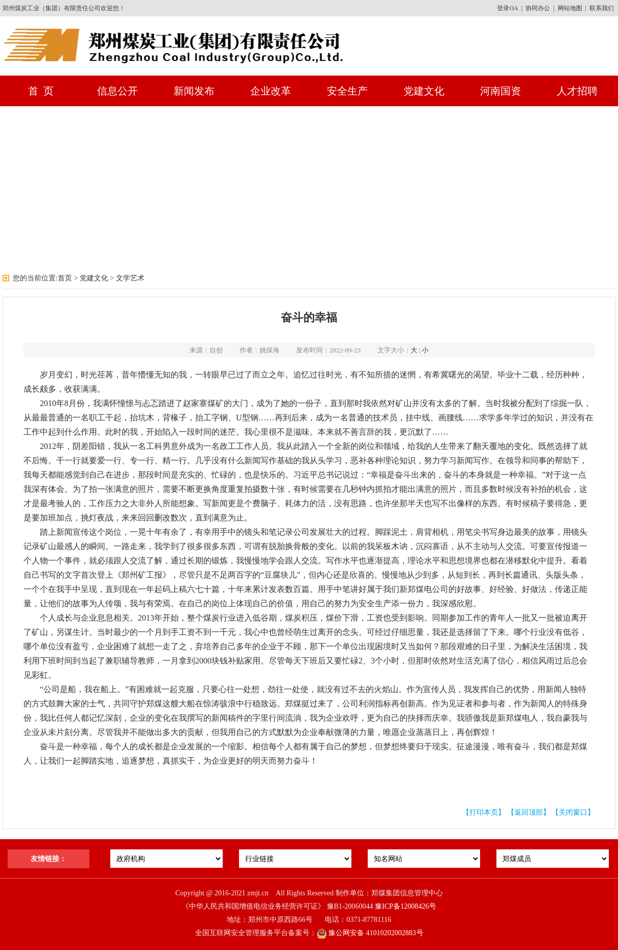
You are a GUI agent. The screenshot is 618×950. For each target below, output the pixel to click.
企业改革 (270, 91)
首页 (65, 278)
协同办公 (538, 8)
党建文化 (423, 91)
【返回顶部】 (528, 812)
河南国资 (500, 91)
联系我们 (601, 8)
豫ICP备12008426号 (405, 906)
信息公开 (117, 91)
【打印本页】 (483, 812)
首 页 (41, 91)
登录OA (507, 8)
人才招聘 (577, 91)
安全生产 (347, 91)
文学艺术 (130, 278)
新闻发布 (194, 91)
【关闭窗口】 (573, 812)
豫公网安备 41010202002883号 (370, 933)
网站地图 (570, 8)
